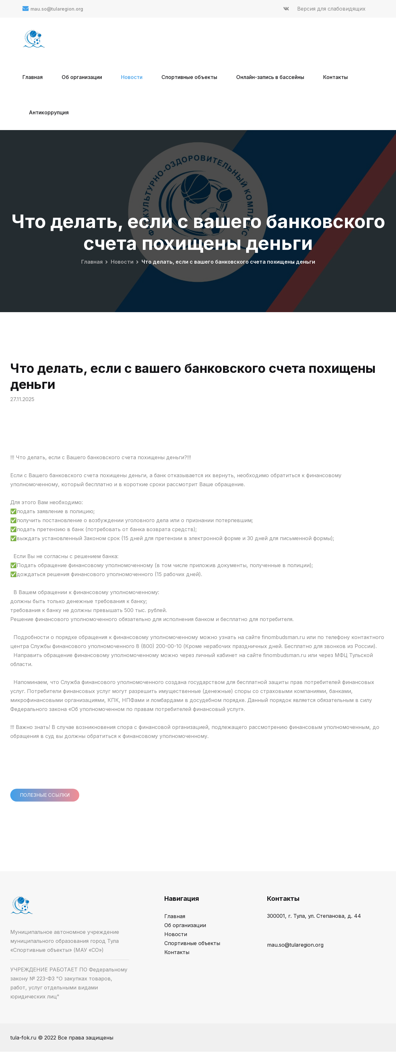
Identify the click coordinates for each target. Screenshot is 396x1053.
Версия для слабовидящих (331, 8)
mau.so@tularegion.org (56, 9)
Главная (32, 77)
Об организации (82, 77)
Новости (131, 77)
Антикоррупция (49, 112)
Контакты (335, 77)
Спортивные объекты (189, 77)
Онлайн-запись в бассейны (270, 77)
